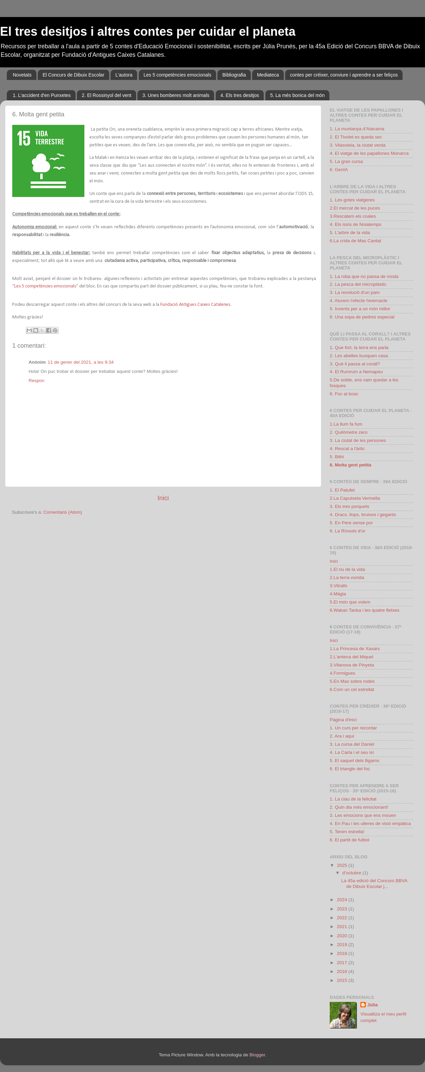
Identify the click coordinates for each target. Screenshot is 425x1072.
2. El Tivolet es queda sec (356, 136)
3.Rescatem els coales (353, 216)
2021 (342, 926)
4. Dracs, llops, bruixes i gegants (363, 514)
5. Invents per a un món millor (360, 308)
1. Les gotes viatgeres (352, 199)
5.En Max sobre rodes (352, 681)
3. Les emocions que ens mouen (363, 815)
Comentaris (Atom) (63, 512)
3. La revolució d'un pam (355, 292)
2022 (342, 917)
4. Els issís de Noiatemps (355, 224)
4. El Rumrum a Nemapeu (356, 371)
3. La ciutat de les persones (358, 440)
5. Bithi (337, 456)
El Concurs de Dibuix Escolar (73, 75)
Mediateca (268, 75)
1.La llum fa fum (346, 424)
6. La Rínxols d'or (347, 530)
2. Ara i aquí (342, 736)
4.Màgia (338, 593)
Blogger (257, 1054)
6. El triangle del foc (350, 768)
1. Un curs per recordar (353, 727)
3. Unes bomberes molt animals (175, 95)
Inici (163, 497)
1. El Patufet (342, 490)
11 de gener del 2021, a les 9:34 (81, 362)
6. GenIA (339, 169)
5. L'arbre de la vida (350, 232)
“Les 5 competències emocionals (44, 286)
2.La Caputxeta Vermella (355, 498)
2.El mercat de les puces (355, 208)
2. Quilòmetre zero (348, 432)
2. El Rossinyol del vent (106, 95)
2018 (342, 953)
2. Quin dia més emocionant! (359, 807)
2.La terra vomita (347, 577)
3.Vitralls (338, 585)
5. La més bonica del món (297, 95)
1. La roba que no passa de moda (364, 276)
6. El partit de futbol (349, 839)
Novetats (22, 75)
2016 (342, 971)
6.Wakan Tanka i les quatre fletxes (364, 610)
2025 (342, 865)
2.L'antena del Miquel (351, 656)
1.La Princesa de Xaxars (355, 648)
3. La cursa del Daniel (352, 744)
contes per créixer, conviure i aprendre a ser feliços (344, 75)
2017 (342, 962)
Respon (37, 380)
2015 (342, 980)
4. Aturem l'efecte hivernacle (358, 300)
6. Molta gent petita (350, 464)
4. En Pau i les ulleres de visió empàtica (370, 823)
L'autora (123, 75)
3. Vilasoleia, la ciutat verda (358, 145)
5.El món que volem (350, 602)
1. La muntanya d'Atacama (357, 128)
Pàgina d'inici (343, 719)
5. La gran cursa (346, 161)
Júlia (372, 1004)
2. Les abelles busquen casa (359, 355)
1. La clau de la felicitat (353, 799)
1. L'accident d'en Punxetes (42, 95)
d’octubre (352, 872)
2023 (342, 908)
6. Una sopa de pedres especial (362, 316)
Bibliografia (234, 75)
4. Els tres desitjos (239, 95)
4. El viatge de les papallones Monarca (369, 153)
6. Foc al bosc (344, 393)
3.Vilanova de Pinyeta (352, 664)
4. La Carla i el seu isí (352, 752)
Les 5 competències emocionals (177, 75)
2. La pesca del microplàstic (358, 284)
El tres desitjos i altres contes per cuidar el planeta (147, 31)
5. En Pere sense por (351, 522)
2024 (342, 899)
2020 (342, 935)
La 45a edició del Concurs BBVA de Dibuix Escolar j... (374, 883)
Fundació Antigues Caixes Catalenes (194, 304)
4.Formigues (342, 673)
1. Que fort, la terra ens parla (359, 347)
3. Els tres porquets (349, 506)
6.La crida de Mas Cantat (355, 240)
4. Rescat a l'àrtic (347, 448)
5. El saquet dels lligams (354, 760)
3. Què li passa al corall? (355, 363)
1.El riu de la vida (347, 569)
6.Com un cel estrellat (352, 689)
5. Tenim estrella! (347, 831)
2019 (342, 944)
